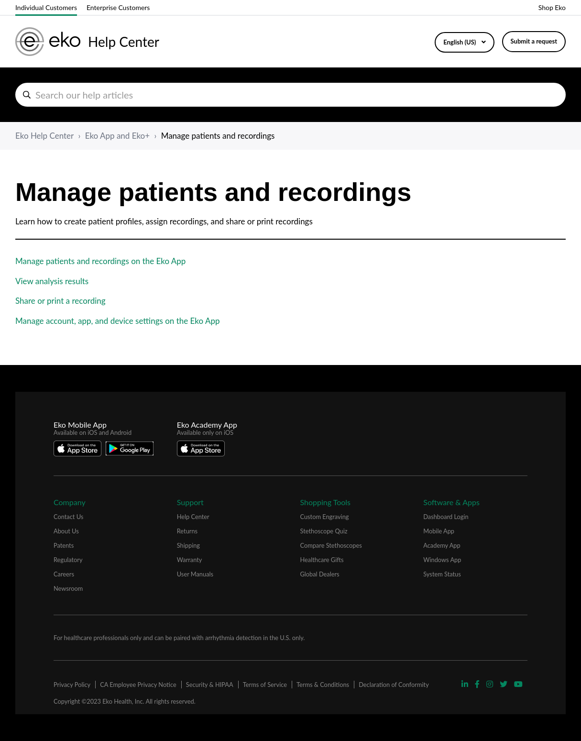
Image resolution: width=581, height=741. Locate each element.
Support (190, 502)
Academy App (441, 545)
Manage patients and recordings (218, 136)
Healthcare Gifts (322, 560)
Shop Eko (552, 7)
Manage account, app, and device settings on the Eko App (117, 321)
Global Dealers (320, 574)
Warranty (189, 560)
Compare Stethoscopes (331, 545)
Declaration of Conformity (394, 684)
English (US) (460, 42)
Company (70, 502)
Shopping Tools (325, 502)
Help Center (193, 516)
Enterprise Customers (118, 7)
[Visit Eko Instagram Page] (490, 683)
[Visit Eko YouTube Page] (518, 683)
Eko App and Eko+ (117, 136)
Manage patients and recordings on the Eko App (100, 261)
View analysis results (51, 281)
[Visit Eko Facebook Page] (478, 683)
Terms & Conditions (322, 684)
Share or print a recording (60, 301)
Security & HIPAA (209, 684)
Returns (187, 531)
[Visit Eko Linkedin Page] (465, 683)
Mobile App (438, 531)
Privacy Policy (72, 684)
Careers (64, 574)
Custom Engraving (324, 516)
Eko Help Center (44, 136)
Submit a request (534, 41)
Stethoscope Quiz (324, 531)
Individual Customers (46, 7)
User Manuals (195, 574)
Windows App (442, 560)
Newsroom (68, 588)
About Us (66, 531)
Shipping (188, 545)
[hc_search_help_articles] (290, 95)
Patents (64, 545)
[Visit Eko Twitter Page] (504, 683)
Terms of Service (265, 684)
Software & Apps (451, 502)
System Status (442, 574)
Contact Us (68, 516)
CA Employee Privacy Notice (138, 684)
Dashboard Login (445, 516)
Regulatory (68, 560)
